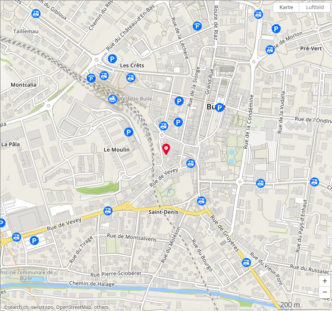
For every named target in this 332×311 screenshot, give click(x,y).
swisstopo (42, 307)
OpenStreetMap (73, 307)
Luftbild (315, 7)
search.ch (18, 307)
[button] (324, 281)
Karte (286, 7)
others (101, 307)
